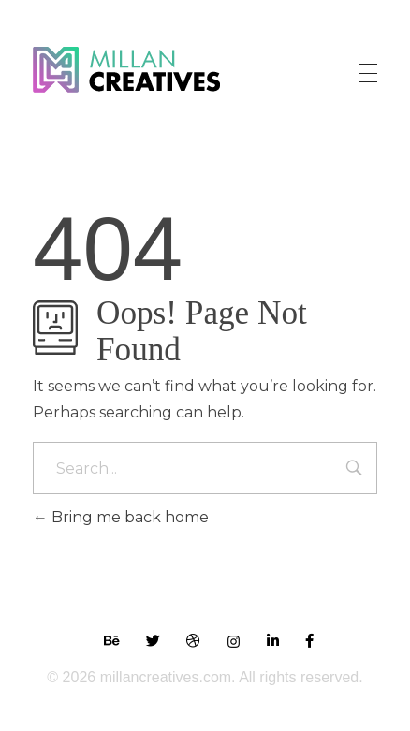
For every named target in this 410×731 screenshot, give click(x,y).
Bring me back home (121, 517)
